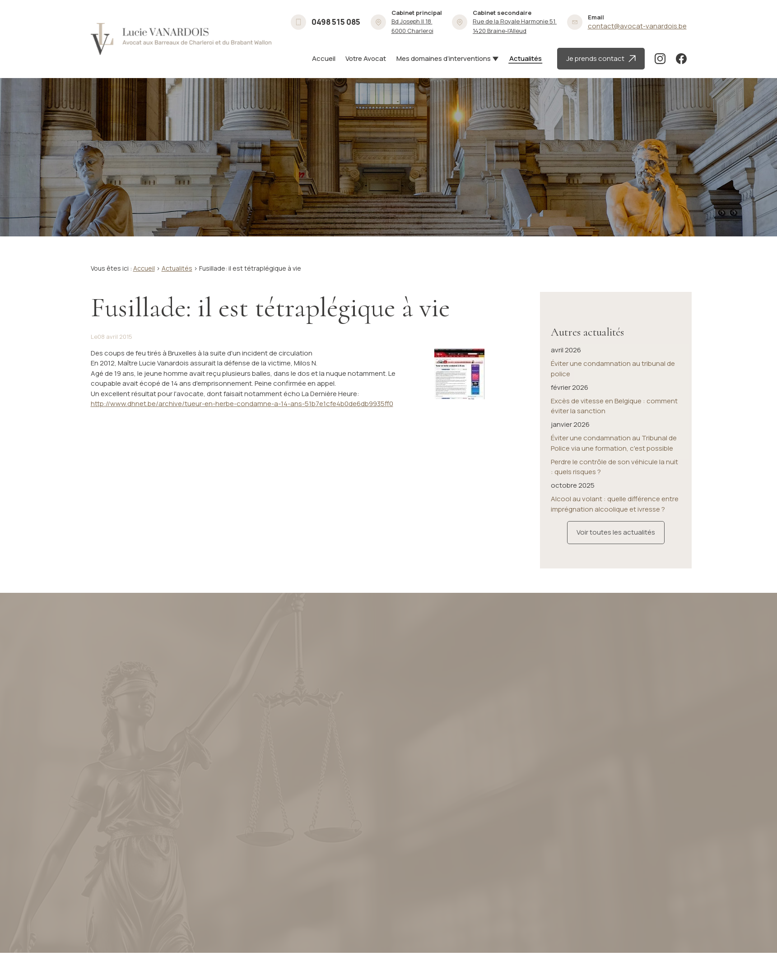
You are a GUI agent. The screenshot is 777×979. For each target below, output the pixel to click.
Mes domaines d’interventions (443, 58)
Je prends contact (601, 58)
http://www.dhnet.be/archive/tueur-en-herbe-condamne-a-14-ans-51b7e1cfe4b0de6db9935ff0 (242, 403)
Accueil (323, 58)
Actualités (525, 58)
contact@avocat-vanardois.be (637, 26)
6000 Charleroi (412, 26)
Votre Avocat (365, 58)
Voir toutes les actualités (616, 508)
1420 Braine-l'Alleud (515, 26)
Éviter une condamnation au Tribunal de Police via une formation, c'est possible (614, 419)
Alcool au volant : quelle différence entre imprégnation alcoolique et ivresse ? (615, 480)
